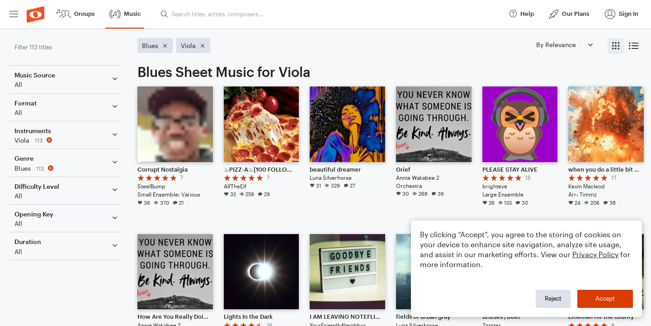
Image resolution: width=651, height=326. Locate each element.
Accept (605, 298)
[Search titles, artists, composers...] (330, 14)
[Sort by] (564, 44)
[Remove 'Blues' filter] (66, 168)
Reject (553, 298)
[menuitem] (13, 14)
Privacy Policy (595, 254)
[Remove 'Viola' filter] (66, 140)
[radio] (616, 46)
